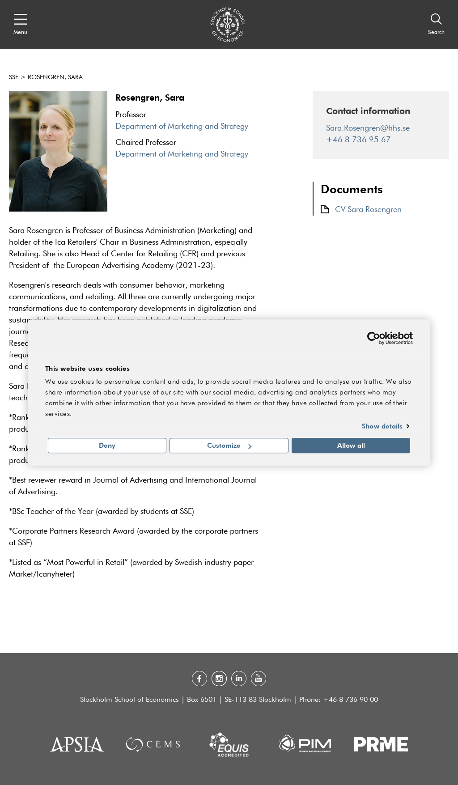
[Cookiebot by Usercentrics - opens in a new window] (374, 338)
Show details (382, 425)
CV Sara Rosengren (368, 210)
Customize (229, 445)
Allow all (351, 445)
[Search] (436, 24)
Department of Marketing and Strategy (181, 127)
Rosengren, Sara (55, 77)
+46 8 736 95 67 (358, 140)
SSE (13, 77)
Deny (107, 445)
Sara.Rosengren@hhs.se (368, 128)
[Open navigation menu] (20, 24)
